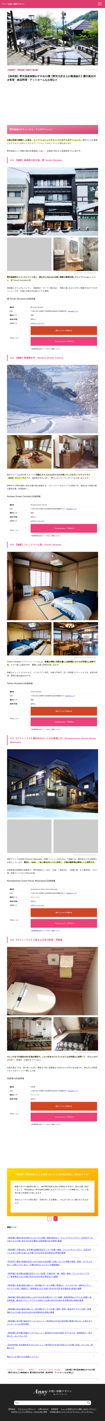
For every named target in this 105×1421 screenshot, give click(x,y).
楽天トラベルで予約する (64, 330)
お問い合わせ (43, 1409)
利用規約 (54, 1409)
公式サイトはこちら (37, 323)
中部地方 (11, 70)
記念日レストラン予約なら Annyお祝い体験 (29, 1412)
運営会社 (11, 1409)
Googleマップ (73, 311)
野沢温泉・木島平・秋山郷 (28, 70)
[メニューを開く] (99, 4)
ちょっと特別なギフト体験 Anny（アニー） (79, 1409)
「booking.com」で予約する (64, 341)
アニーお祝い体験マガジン (13, 4)
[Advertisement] (28, 102)
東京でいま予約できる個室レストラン (23, 1357)
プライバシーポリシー (27, 1409)
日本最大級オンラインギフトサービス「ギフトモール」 (72, 1412)
